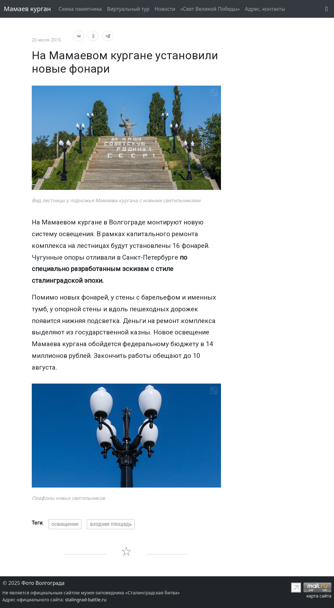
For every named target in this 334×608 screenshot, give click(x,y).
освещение (64, 524)
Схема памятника (80, 8)
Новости (165, 8)
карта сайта (318, 596)
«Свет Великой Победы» (210, 8)
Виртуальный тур (128, 8)
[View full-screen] (214, 92)
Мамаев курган (27, 8)
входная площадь (111, 524)
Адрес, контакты (265, 8)
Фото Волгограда (43, 582)
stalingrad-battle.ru (85, 600)
